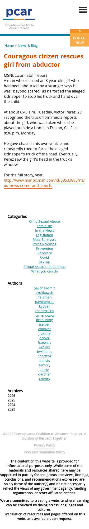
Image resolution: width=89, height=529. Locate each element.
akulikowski (45, 292)
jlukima (44, 333)
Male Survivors (44, 239)
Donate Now (79, 37)
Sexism (44, 262)
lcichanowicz (44, 315)
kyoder (44, 306)
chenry (44, 378)
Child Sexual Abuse (44, 221)
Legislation (44, 235)
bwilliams (44, 351)
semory (44, 365)
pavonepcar (44, 301)
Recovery (44, 253)
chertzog (45, 356)
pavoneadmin (45, 288)
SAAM (44, 257)
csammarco (44, 310)
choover (44, 329)
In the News (44, 230)
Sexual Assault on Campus (44, 266)
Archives (15, 390)
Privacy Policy (44, 445)
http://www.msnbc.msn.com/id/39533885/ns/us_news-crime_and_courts (44, 183)
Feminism (44, 226)
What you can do (44, 271)
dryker (44, 338)
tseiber (44, 324)
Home (9, 45)
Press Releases (44, 244)
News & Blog (28, 45)
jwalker (44, 347)
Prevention (44, 248)
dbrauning (44, 320)
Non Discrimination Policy (44, 452)
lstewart (44, 342)
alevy (45, 369)
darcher (44, 374)
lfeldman (44, 297)
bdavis (44, 360)
